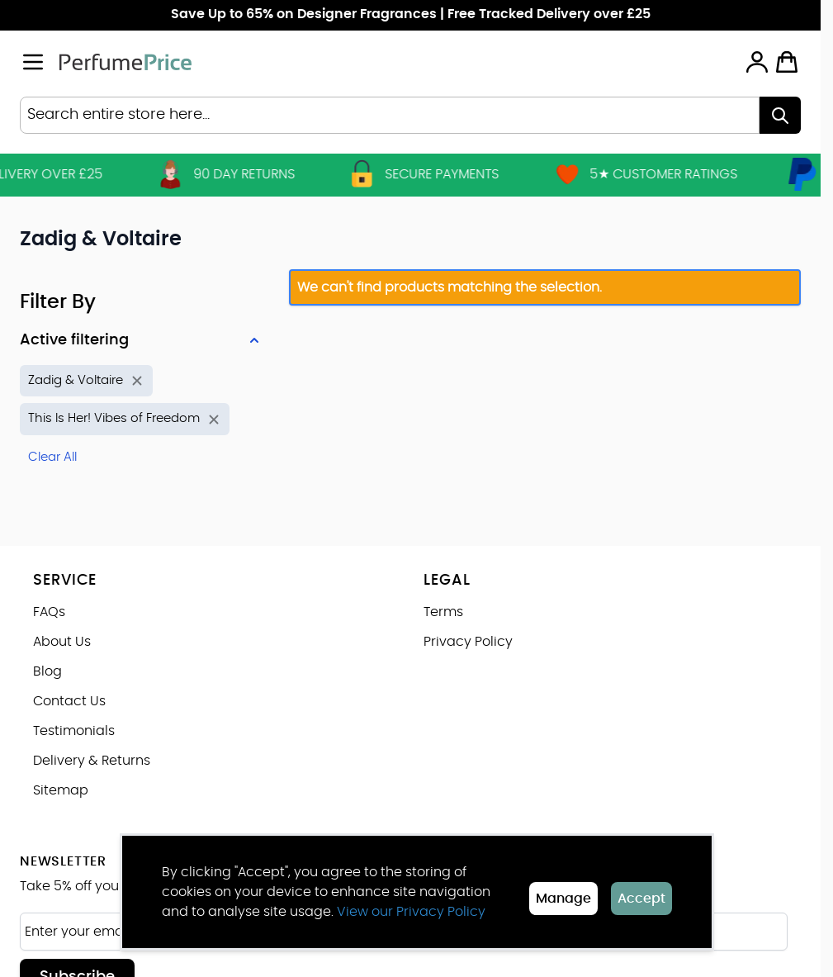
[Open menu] (33, 62)
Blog (47, 671)
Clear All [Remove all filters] (52, 457)
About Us (62, 641)
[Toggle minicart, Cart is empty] (787, 62)
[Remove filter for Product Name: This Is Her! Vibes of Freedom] (125, 419)
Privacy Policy (468, 641)
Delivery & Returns (91, 760)
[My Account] (757, 62)
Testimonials (74, 730)
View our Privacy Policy (411, 911)
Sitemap (60, 790)
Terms (443, 612)
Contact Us (69, 701)
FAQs (49, 612)
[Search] (780, 115)
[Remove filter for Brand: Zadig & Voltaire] (86, 381)
